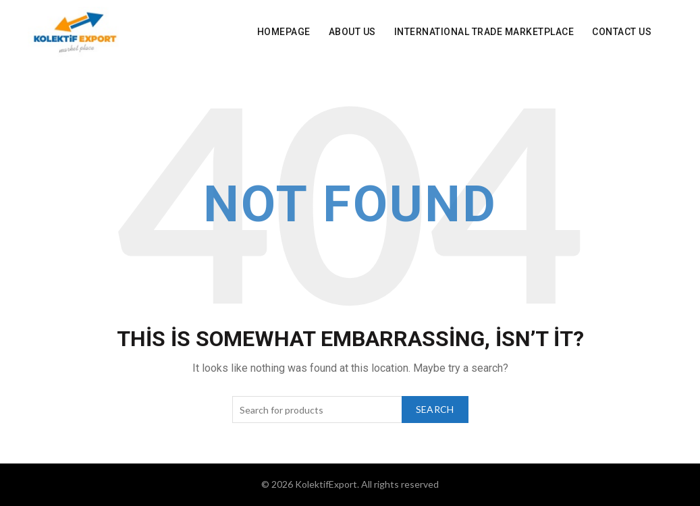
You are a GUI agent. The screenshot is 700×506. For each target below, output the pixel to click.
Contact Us (621, 31)
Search (435, 409)
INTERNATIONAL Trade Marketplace (484, 31)
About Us (352, 31)
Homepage (284, 31)
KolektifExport (326, 484)
